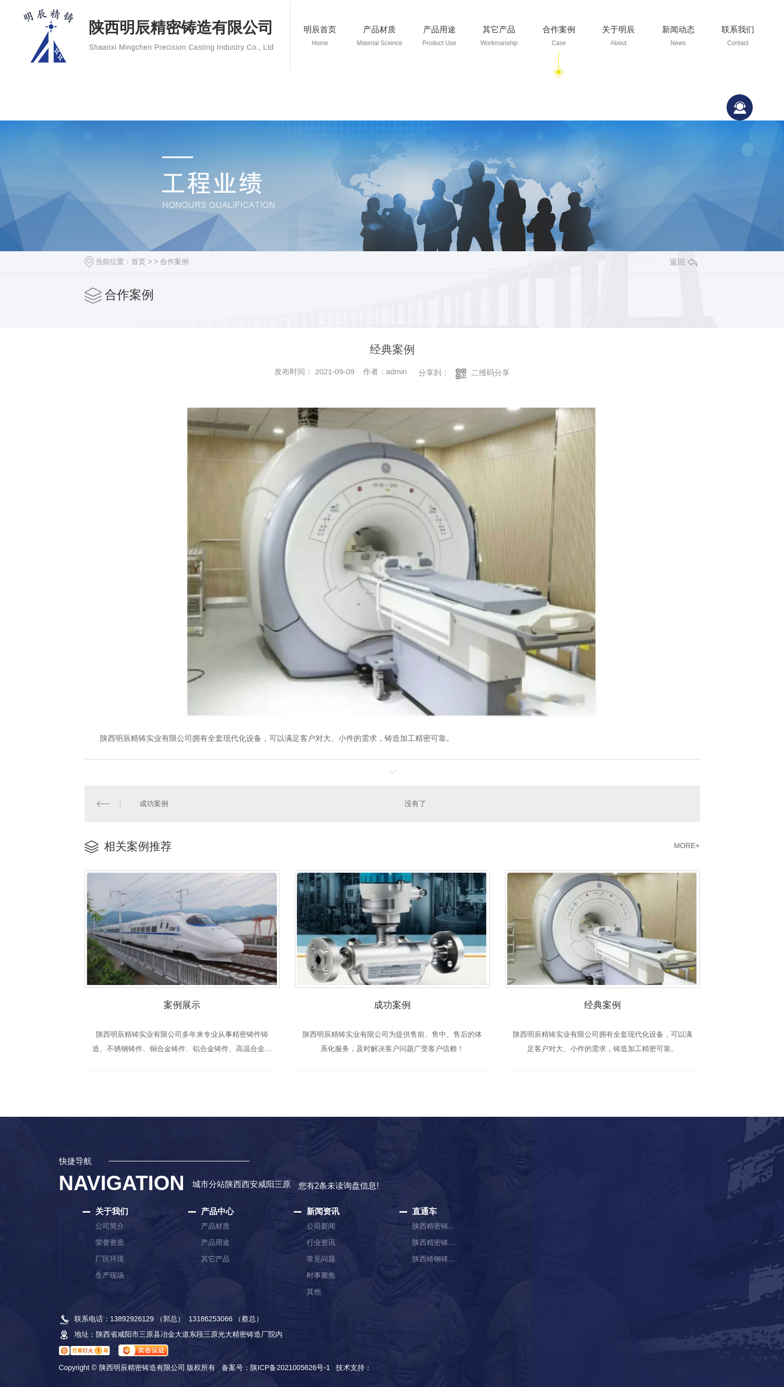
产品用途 (439, 36)
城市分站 (208, 1185)
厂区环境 (109, 1260)
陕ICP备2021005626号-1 (290, 1368)
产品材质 (379, 36)
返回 (683, 261)
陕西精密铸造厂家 (435, 1227)
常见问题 (321, 1260)
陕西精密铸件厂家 (435, 1243)
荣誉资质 (109, 1243)
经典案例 (602, 1005)
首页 (138, 261)
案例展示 (182, 1005)
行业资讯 (321, 1243)
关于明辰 (618, 36)
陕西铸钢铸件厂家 (435, 1260)
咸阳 (266, 1185)
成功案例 (153, 803)
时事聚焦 (321, 1276)
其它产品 (499, 36)
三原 (282, 1185)
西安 (250, 1185)
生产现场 (109, 1276)
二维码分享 (490, 372)
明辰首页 (320, 36)
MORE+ (686, 845)
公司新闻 (321, 1227)
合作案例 (558, 36)
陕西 (233, 1185)
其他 (314, 1293)
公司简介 (109, 1227)
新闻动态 (678, 36)
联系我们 (738, 36)
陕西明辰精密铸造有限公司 (181, 37)
